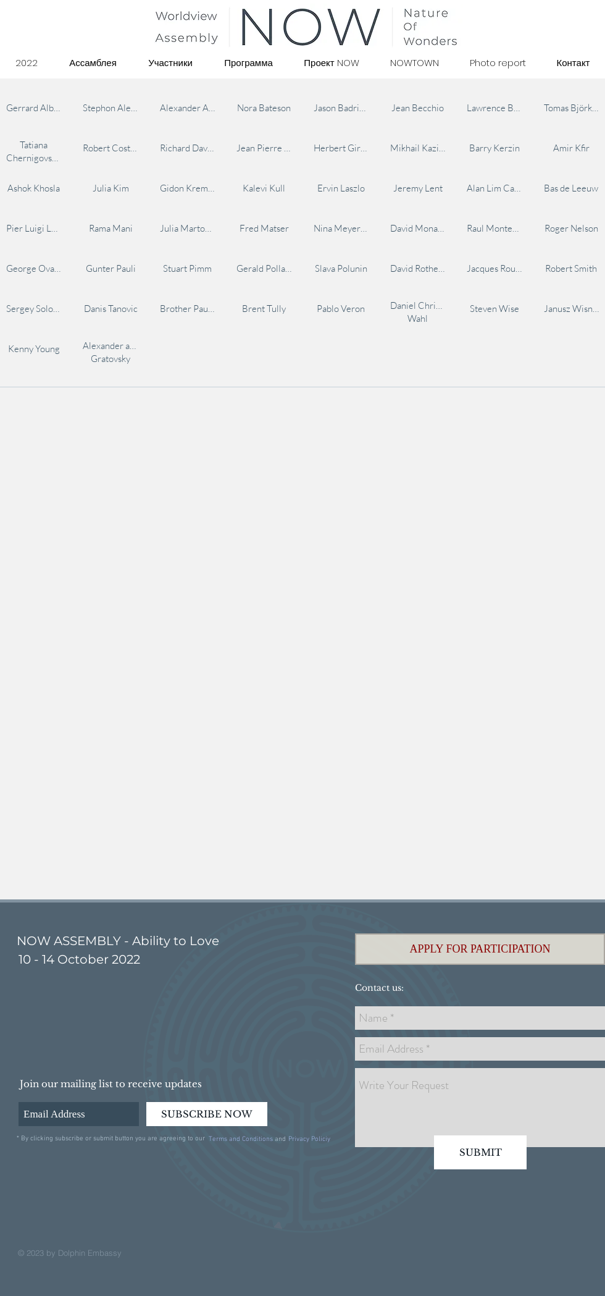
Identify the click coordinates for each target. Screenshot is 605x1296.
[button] (480, 949)
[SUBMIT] (480, 1152)
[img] (33, 107)
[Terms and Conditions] (240, 1140)
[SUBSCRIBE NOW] (206, 1114)
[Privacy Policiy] (309, 1140)
